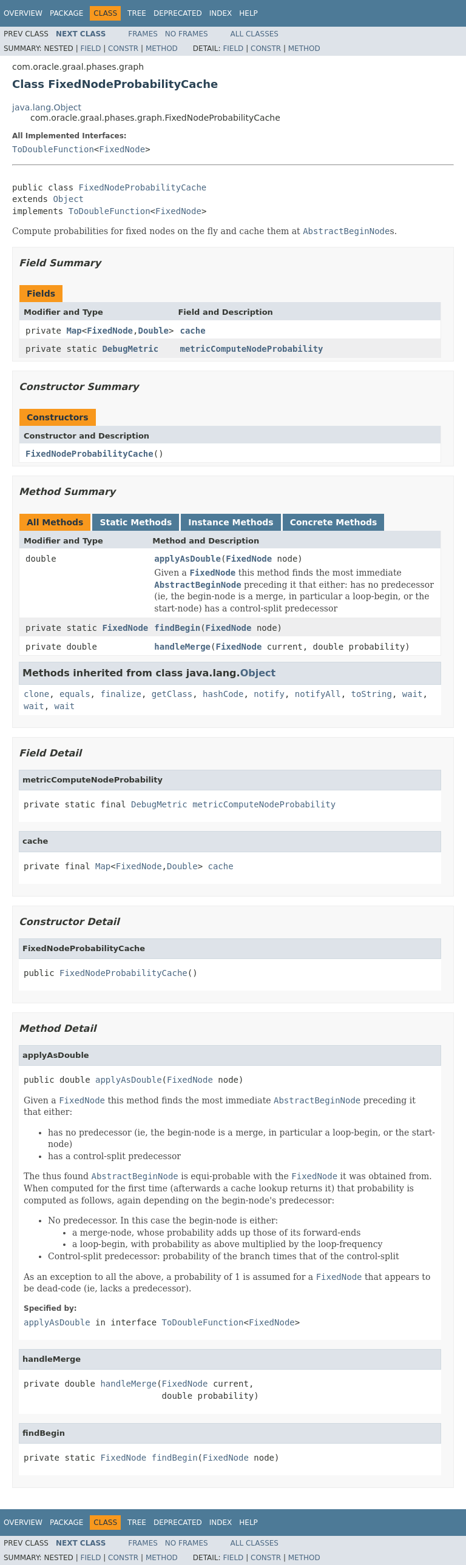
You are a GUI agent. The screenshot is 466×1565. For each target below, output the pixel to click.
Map (73, 330)
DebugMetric (130, 349)
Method (162, 48)
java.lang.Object (46, 107)
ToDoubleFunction (53, 149)
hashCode (223, 694)
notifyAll (318, 694)
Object (68, 199)
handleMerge (182, 646)
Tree (136, 13)
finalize (120, 694)
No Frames (186, 34)
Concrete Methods (333, 522)
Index (220, 13)
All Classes (255, 34)
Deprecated (178, 13)
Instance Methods (230, 522)
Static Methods (136, 522)
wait (412, 694)
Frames (143, 34)
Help (248, 13)
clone (36, 694)
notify (269, 694)
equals (74, 694)
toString (371, 694)
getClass (172, 694)
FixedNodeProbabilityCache (143, 187)
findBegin (177, 628)
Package (66, 13)
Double (153, 330)
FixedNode (122, 149)
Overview (23, 13)
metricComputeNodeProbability (251, 349)
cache (192, 330)
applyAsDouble (187, 559)
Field (90, 48)
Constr (123, 48)
